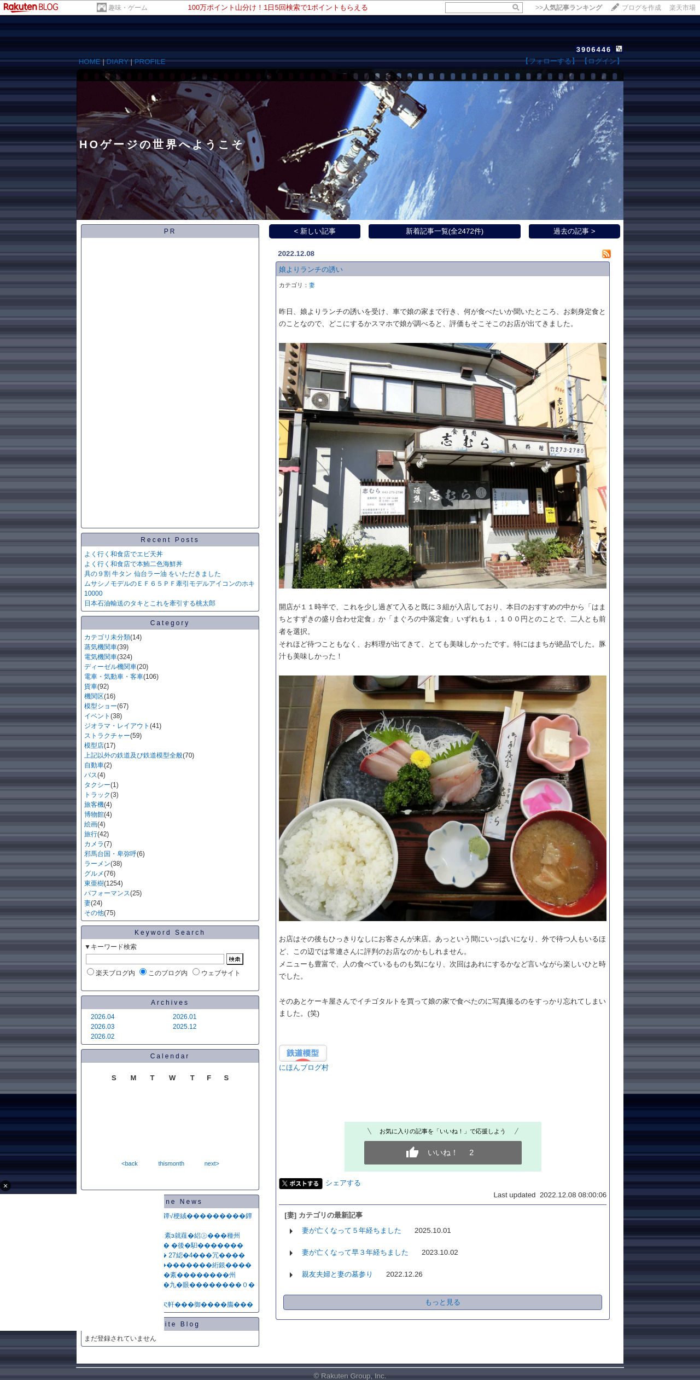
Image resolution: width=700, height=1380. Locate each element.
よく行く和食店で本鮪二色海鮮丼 (133, 564)
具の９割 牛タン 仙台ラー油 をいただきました (152, 574)
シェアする (343, 1183)
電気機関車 (100, 657)
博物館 (94, 814)
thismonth (171, 1163)
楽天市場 (682, 7)
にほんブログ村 (304, 1067)
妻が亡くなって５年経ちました (351, 1230)
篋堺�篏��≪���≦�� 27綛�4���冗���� (164, 1255)
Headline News (170, 1202)
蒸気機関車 (100, 647)
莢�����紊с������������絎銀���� (168, 1265)
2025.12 (184, 1026)
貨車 (90, 686)
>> (568, 7)
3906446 (594, 49)
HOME (90, 61)
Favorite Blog (170, 1324)
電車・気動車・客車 (113, 676)
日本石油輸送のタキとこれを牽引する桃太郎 (149, 603)
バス (90, 775)
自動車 (94, 765)
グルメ (94, 873)
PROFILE (150, 61)
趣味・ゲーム (128, 7)
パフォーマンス (107, 893)
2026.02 (102, 1036)
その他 (94, 913)
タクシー (97, 785)
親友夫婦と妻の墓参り (337, 1274)
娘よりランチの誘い (311, 269)
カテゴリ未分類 (107, 637)
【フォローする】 (550, 61)
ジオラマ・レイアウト (117, 726)
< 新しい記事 (315, 231)
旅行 (90, 834)
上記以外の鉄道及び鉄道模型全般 (133, 755)
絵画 (90, 824)
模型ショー (100, 706)
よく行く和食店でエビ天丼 (123, 554)
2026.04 (102, 1017)
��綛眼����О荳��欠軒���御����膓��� (168, 1304)
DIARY (118, 61)
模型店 (94, 745)
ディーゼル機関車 (110, 667)
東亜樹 (94, 883)
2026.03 (102, 1026)
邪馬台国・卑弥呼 (110, 854)
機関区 (94, 696)
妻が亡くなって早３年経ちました (355, 1252)
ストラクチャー (107, 736)
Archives (170, 1002)
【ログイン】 (602, 61)
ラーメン (97, 863)
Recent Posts (170, 540)
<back (129, 1163)
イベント (97, 716)
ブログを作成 (641, 7)
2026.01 (184, 1017)
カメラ (94, 844)
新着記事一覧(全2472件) (445, 231)
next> (212, 1163)
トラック (97, 795)
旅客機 (94, 804)
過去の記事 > (574, 231)
